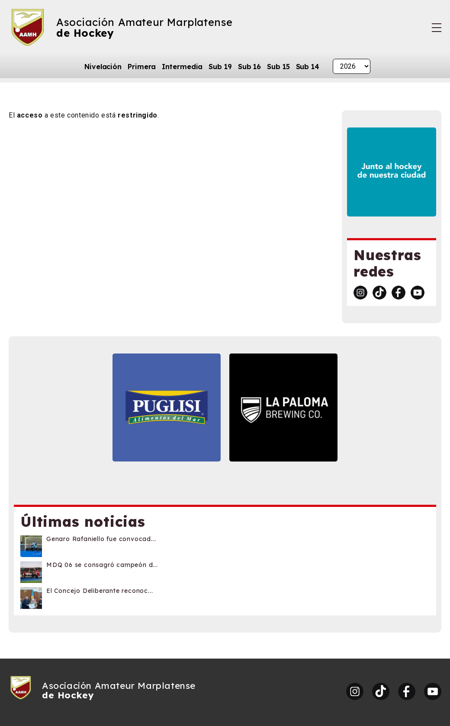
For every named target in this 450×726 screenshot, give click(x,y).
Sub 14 (307, 66)
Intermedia (182, 66)
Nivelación (103, 66)
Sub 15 (278, 66)
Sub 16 (249, 66)
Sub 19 (220, 66)
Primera (142, 66)
